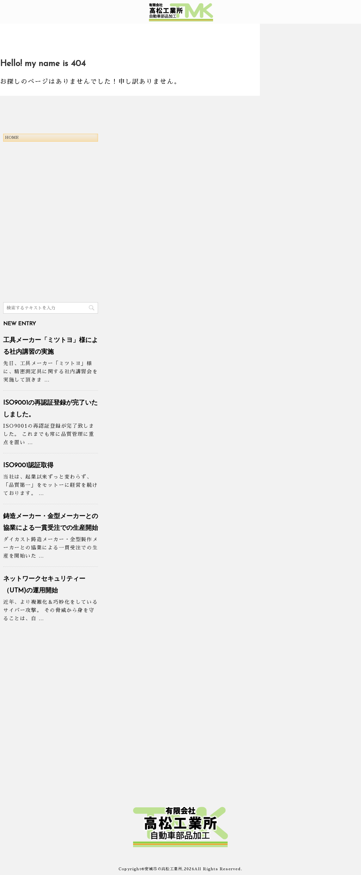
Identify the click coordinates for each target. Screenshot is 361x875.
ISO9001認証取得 (28, 465)
